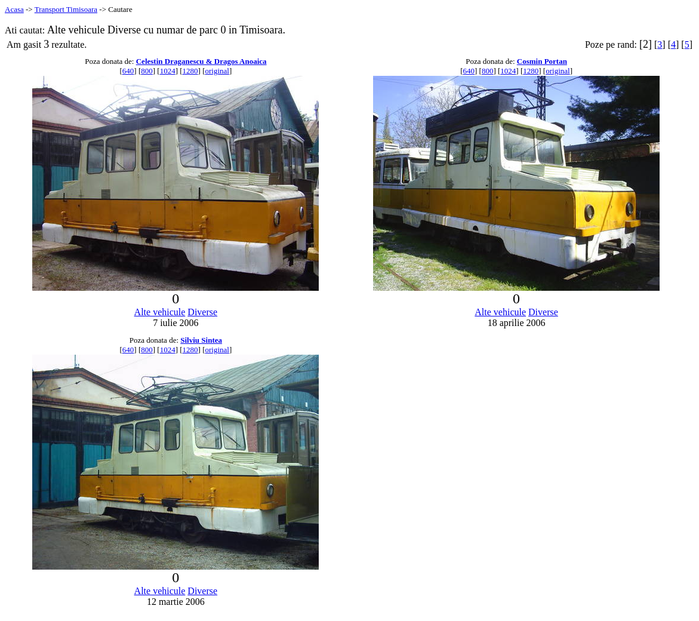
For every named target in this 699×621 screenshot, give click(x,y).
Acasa (14, 9)
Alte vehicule (160, 312)
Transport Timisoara (66, 9)
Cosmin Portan (542, 61)
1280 (190, 70)
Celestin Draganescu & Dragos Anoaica (201, 61)
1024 (167, 70)
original (217, 70)
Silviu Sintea (201, 340)
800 (147, 70)
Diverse (202, 312)
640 (128, 70)
